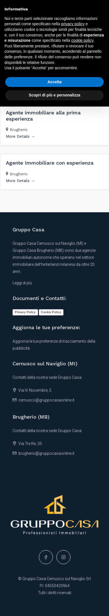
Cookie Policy (51, 312)
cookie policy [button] (82, 40)
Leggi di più (22, 283)
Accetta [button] (55, 82)
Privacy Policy (25, 312)
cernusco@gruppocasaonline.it (46, 400)
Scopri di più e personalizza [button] (54, 95)
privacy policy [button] (72, 24)
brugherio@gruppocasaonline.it (46, 453)
